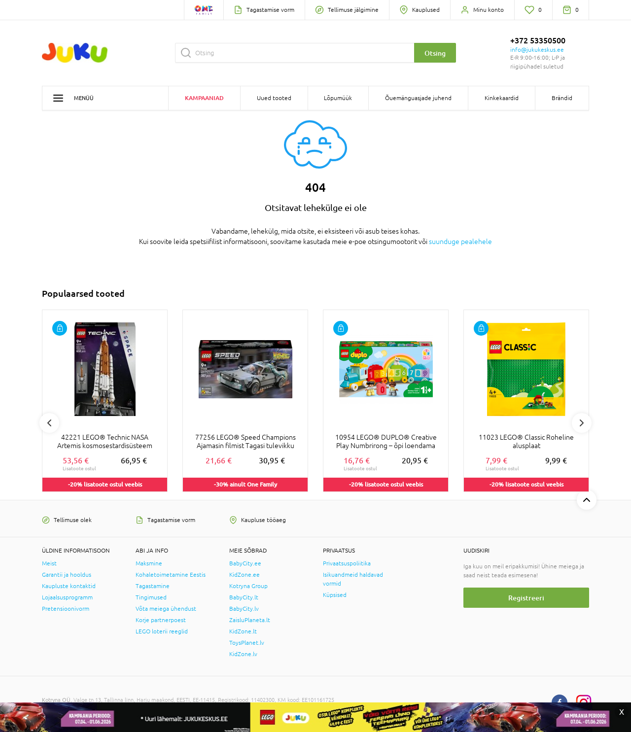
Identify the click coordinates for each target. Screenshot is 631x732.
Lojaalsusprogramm (67, 597)
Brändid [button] (562, 98)
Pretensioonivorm (65, 608)
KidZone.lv (243, 654)
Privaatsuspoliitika (347, 563)
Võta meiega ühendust (166, 608)
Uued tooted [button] (274, 98)
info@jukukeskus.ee (537, 49)
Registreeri (526, 597)
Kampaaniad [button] (204, 98)
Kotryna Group (248, 586)
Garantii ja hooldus (66, 574)
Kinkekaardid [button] (502, 98)
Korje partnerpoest (161, 620)
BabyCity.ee (245, 563)
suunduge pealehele (460, 241)
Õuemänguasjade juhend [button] (418, 98)
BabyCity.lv (244, 608)
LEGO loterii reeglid (162, 631)
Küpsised (335, 595)
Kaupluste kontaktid (69, 586)
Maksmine (149, 563)
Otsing (435, 53)
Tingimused (151, 597)
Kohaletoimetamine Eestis (171, 574)
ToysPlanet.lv (246, 642)
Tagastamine (153, 586)
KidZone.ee (244, 574)
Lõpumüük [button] (338, 98)
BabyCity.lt (243, 597)
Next (582, 423)
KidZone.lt (243, 631)
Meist (49, 563)
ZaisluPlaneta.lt (249, 620)
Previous (49, 423)
